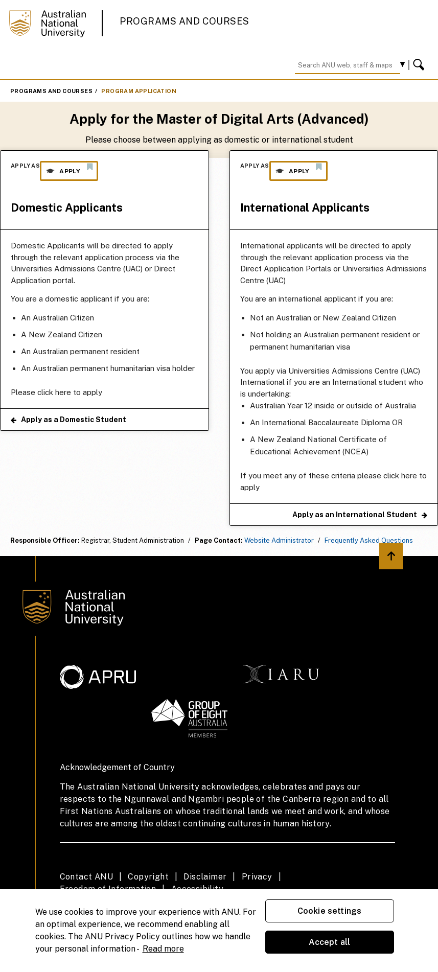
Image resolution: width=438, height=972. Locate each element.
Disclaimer (204, 877)
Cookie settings (329, 911)
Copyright (148, 877)
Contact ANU (86, 877)
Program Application (138, 91)
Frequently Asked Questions (369, 540)
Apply (69, 169)
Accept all (330, 942)
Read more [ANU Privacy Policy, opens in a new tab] (163, 949)
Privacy (257, 877)
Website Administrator (279, 540)
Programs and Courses (184, 21)
